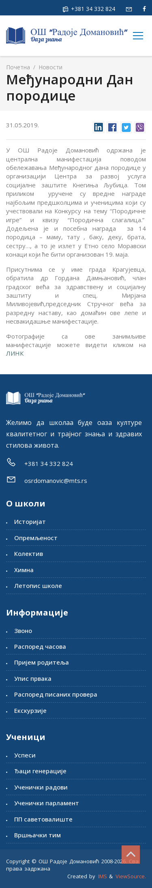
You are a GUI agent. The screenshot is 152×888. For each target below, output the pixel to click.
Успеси (25, 755)
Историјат (30, 521)
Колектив (28, 553)
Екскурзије (30, 710)
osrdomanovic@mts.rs (55, 480)
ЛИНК (15, 353)
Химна (24, 570)
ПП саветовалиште (43, 819)
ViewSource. (131, 876)
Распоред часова (40, 646)
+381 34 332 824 (92, 9)
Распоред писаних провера (55, 694)
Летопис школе (38, 585)
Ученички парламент (46, 803)
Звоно (23, 630)
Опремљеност (36, 538)
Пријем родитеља (41, 662)
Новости (49, 67)
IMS (102, 876)
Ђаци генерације (40, 771)
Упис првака (32, 678)
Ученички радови (41, 787)
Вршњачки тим (37, 835)
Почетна (18, 67)
